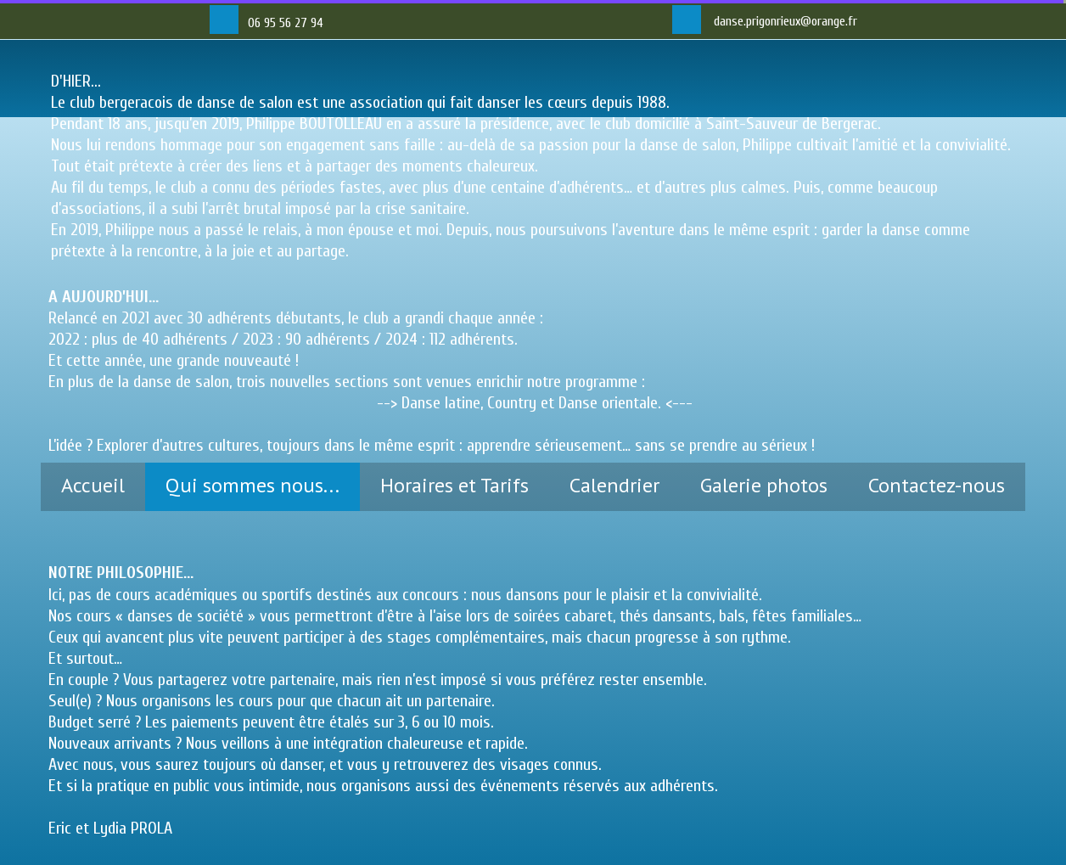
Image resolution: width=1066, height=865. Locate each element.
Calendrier (614, 485)
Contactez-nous (936, 485)
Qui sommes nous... (252, 485)
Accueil (93, 485)
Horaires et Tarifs (454, 485)
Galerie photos (764, 485)
